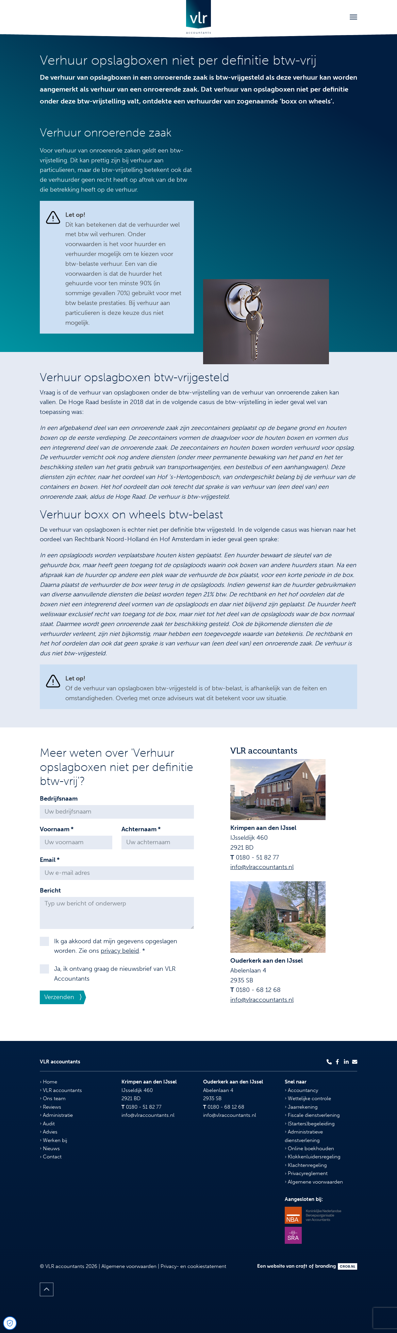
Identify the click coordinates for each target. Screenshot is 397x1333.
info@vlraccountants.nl (262, 867)
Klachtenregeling (306, 1165)
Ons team (53, 1098)
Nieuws (50, 1148)
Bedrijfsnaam (59, 798)
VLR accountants (61, 1090)
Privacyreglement (306, 1173)
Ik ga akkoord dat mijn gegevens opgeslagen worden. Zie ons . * (115, 946)
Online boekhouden (309, 1148)
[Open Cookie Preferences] (10, 1323)
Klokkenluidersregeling (313, 1157)
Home (48, 1082)
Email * (50, 860)
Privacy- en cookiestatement (193, 1266)
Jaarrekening (301, 1107)
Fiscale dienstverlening (312, 1115)
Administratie (56, 1115)
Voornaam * (56, 829)
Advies (48, 1132)
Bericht (50, 890)
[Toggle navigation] (353, 17)
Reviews (50, 1107)
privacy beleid (120, 950)
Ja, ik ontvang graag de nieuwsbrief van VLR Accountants (115, 973)
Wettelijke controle (308, 1098)
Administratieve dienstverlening (304, 1136)
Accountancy (301, 1090)
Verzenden (59, 997)
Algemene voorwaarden (314, 1182)
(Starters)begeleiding (310, 1124)
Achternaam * (141, 829)
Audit (47, 1124)
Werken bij (53, 1140)
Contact (51, 1157)
